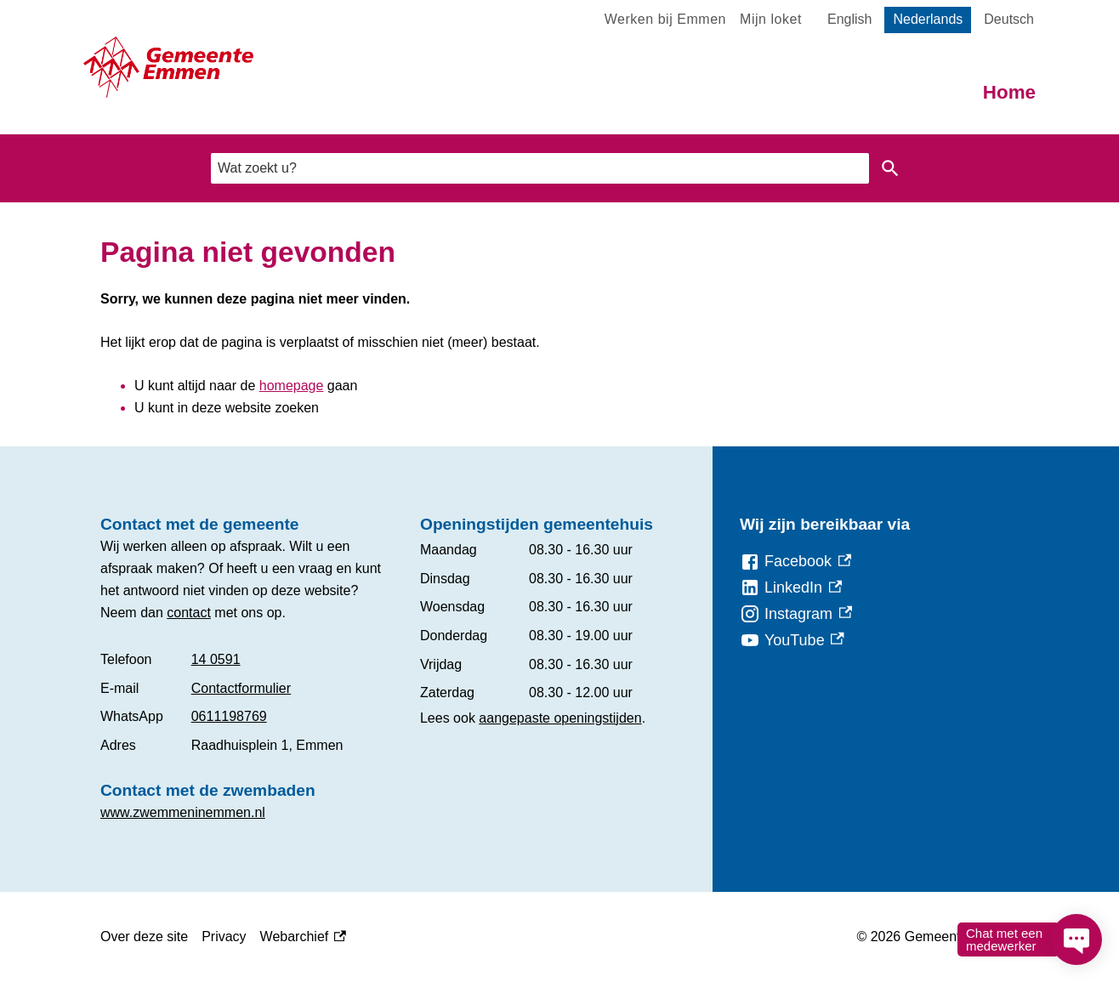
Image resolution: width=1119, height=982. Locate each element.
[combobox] (540, 168)
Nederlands (928, 19)
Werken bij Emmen (665, 19)
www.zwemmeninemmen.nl (182, 812)
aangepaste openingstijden (560, 718)
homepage (291, 385)
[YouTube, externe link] (792, 640)
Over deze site (144, 936)
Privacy (224, 936)
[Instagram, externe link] (796, 614)
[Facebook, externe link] (795, 561)
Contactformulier (241, 688)
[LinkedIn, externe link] (791, 588)
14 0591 (216, 659)
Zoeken (886, 168)
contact (189, 612)
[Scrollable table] (246, 702)
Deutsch (1009, 19)
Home (1009, 92)
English (849, 19)
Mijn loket (771, 19)
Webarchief (303, 937)
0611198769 (229, 716)
